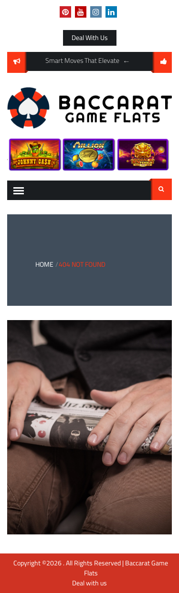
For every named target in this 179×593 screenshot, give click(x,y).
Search (161, 189)
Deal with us (90, 37)
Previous (126, 61)
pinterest (65, 12)
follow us (162, 62)
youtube (80, 12)
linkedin (111, 12)
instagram (96, 12)
